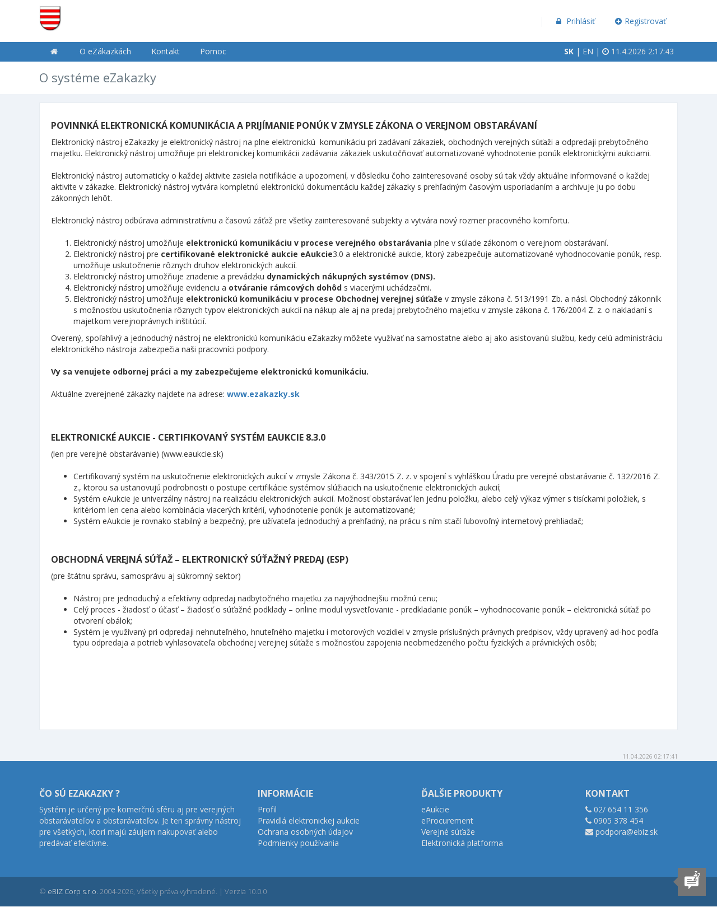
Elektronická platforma (462, 843)
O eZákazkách (105, 51)
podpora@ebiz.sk (626, 831)
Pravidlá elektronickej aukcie (309, 820)
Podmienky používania (298, 843)
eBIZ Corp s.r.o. (73, 891)
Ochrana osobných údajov (305, 831)
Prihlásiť (574, 21)
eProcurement (447, 820)
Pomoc (213, 51)
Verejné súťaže (448, 831)
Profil (267, 809)
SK (569, 51)
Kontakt (165, 51)
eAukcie (435, 809)
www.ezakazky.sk (263, 394)
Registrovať (641, 21)
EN (588, 51)
